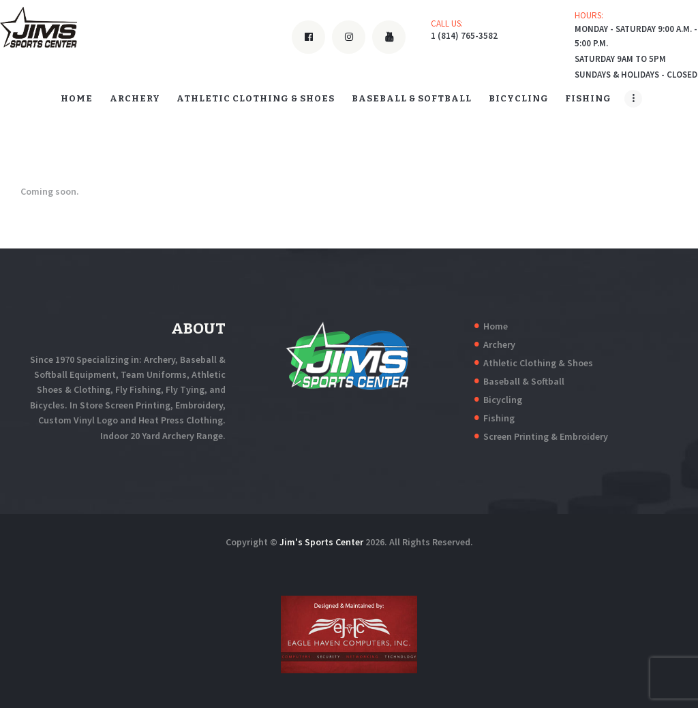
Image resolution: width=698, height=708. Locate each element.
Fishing (499, 418)
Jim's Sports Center (321, 542)
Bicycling (502, 399)
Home (495, 326)
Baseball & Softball (523, 381)
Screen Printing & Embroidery (545, 436)
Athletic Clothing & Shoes (538, 363)
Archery (499, 344)
